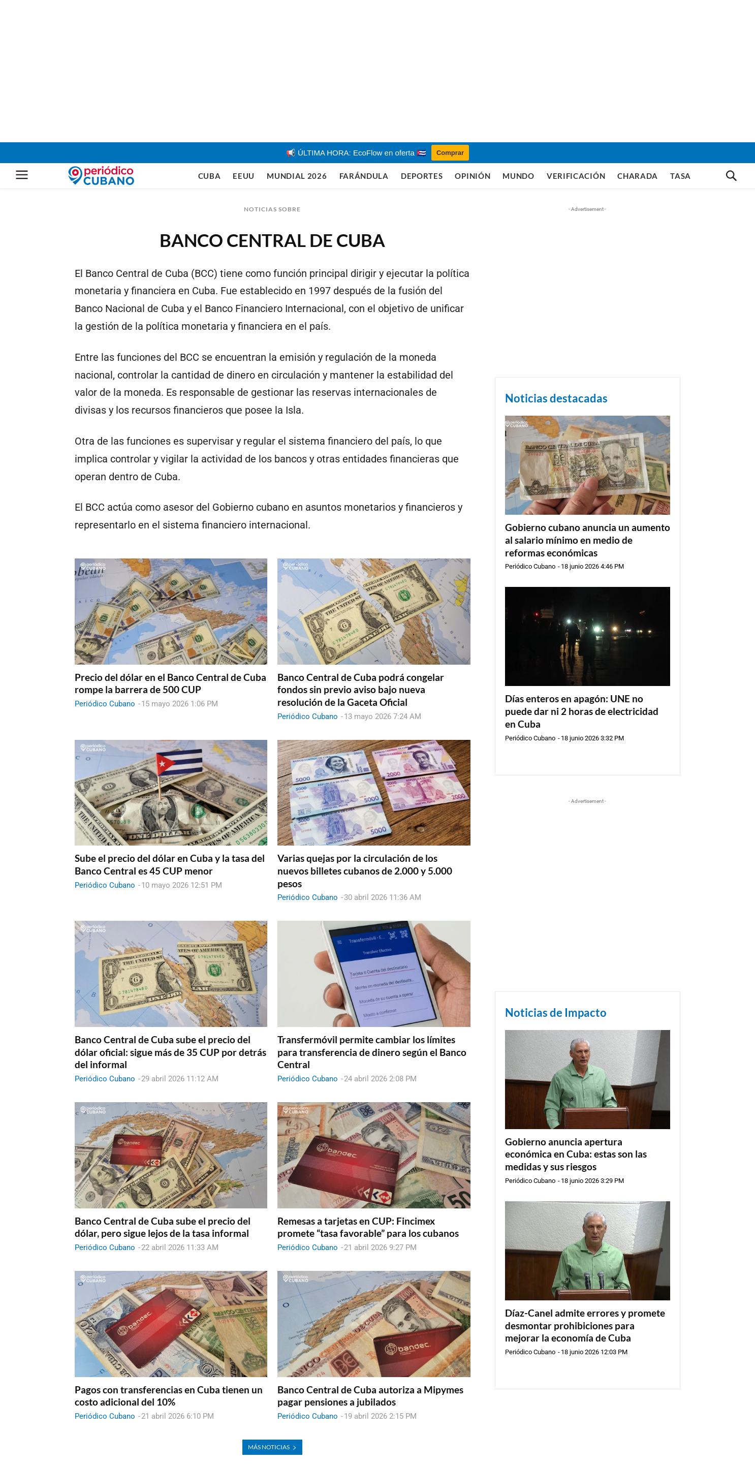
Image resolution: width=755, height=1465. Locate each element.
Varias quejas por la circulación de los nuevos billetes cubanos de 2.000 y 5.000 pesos (364, 870)
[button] (731, 176)
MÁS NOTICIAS (272, 1447)
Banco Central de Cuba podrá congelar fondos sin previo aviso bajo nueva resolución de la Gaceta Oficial (360, 689)
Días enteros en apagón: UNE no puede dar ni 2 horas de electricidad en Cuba (581, 711)
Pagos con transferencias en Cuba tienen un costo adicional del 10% (169, 1396)
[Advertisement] (377, 71)
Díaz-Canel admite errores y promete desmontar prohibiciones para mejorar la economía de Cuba (585, 1325)
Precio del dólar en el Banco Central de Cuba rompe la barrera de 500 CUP (170, 683)
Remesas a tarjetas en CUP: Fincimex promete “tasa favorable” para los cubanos (368, 1227)
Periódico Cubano (105, 703)
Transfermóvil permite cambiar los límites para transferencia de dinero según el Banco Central (371, 1052)
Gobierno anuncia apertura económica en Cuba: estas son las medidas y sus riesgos (576, 1154)
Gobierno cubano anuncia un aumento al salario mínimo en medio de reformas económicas (587, 539)
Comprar (450, 153)
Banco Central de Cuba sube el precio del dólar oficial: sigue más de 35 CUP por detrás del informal (170, 1052)
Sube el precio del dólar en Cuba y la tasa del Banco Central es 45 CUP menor (170, 864)
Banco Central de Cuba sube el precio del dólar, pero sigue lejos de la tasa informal (162, 1227)
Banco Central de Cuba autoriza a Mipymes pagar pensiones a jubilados (370, 1396)
